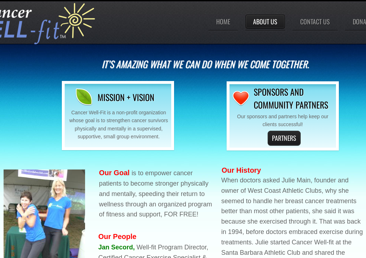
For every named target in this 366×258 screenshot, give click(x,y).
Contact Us (315, 21)
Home (223, 21)
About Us (265, 21)
